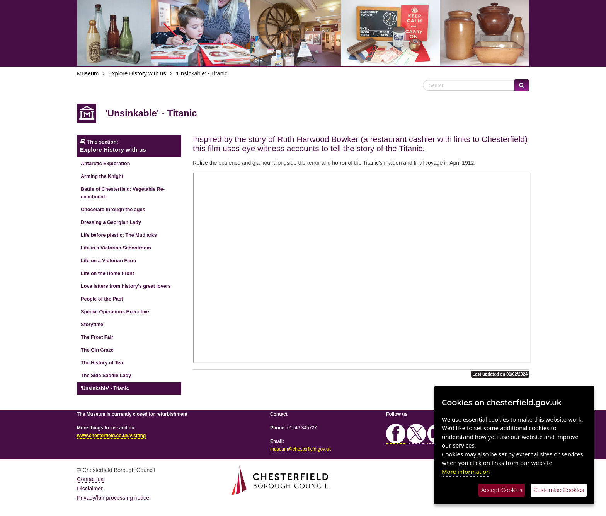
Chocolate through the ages (113, 209)
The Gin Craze (97, 350)
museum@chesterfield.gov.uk (300, 449)
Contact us (90, 479)
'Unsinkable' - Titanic (105, 388)
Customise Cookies (558, 490)
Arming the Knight (102, 176)
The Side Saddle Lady (106, 375)
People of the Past (102, 299)
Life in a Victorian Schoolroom (116, 248)
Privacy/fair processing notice (113, 498)
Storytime (92, 324)
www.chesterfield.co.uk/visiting (111, 435)
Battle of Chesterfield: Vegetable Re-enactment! (123, 193)
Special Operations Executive (115, 311)
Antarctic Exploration (105, 163)
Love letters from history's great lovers (126, 286)
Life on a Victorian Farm (108, 260)
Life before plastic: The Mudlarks (119, 235)
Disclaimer (90, 488)
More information (466, 471)
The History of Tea (102, 363)
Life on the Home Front (107, 273)
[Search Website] (468, 85)
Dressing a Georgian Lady (111, 222)
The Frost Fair (97, 337)
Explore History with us (137, 73)
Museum (88, 73)
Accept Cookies (502, 490)
